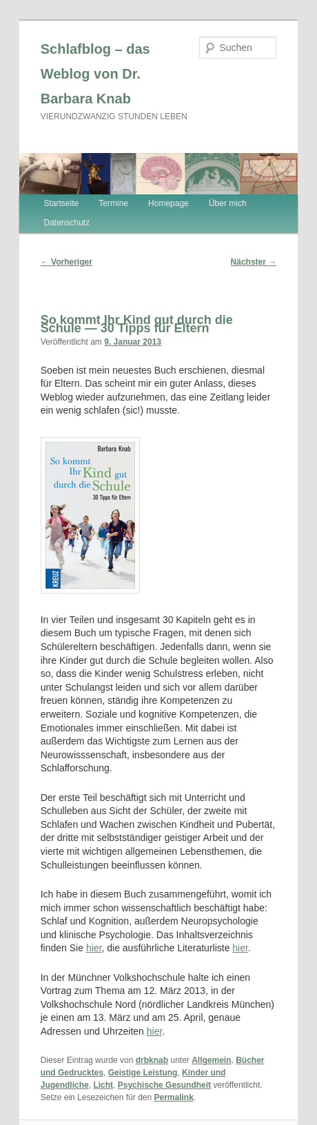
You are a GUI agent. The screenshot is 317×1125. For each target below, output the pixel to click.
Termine (113, 203)
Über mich (228, 203)
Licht (103, 1085)
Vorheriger (66, 262)
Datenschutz (67, 222)
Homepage (168, 203)
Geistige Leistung (143, 1072)
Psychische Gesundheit (164, 1085)
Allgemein (211, 1060)
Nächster (254, 262)
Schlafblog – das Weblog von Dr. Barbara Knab (95, 73)
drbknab (152, 1060)
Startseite (61, 203)
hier (94, 947)
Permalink (173, 1097)
